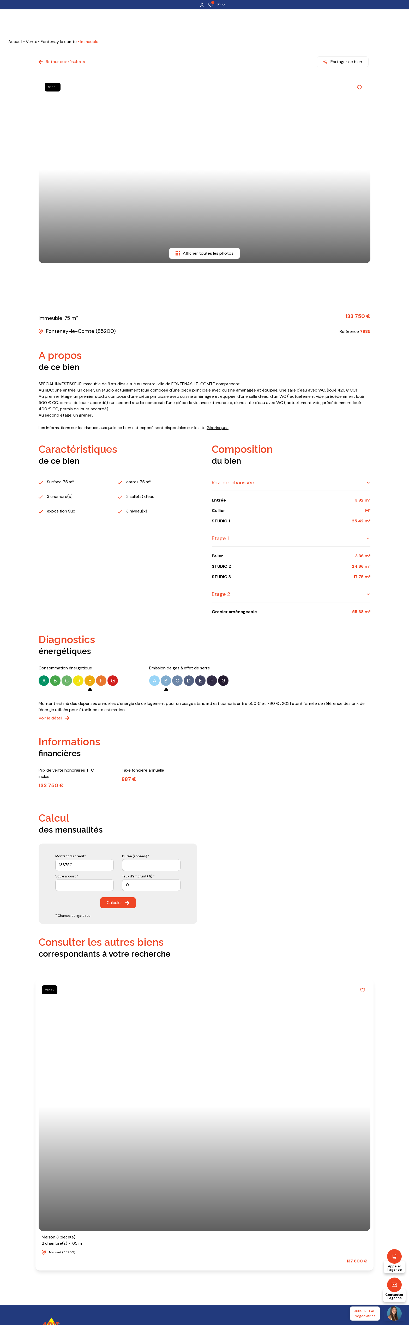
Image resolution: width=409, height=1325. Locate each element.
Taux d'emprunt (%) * (138, 874)
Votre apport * (66, 874)
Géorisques (217, 426)
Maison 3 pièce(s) (62, 1238)
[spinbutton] (151, 883)
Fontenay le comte (59, 41)
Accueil (15, 41)
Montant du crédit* (70, 854)
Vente (31, 41)
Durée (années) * (135, 854)
